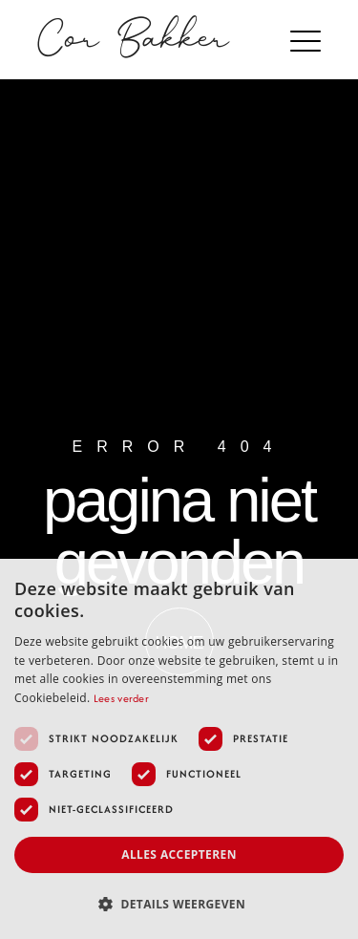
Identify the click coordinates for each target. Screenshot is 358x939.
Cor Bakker (133, 40)
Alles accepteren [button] (179, 854)
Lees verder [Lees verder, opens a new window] (121, 698)
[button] (308, 41)
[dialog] (179, 749)
